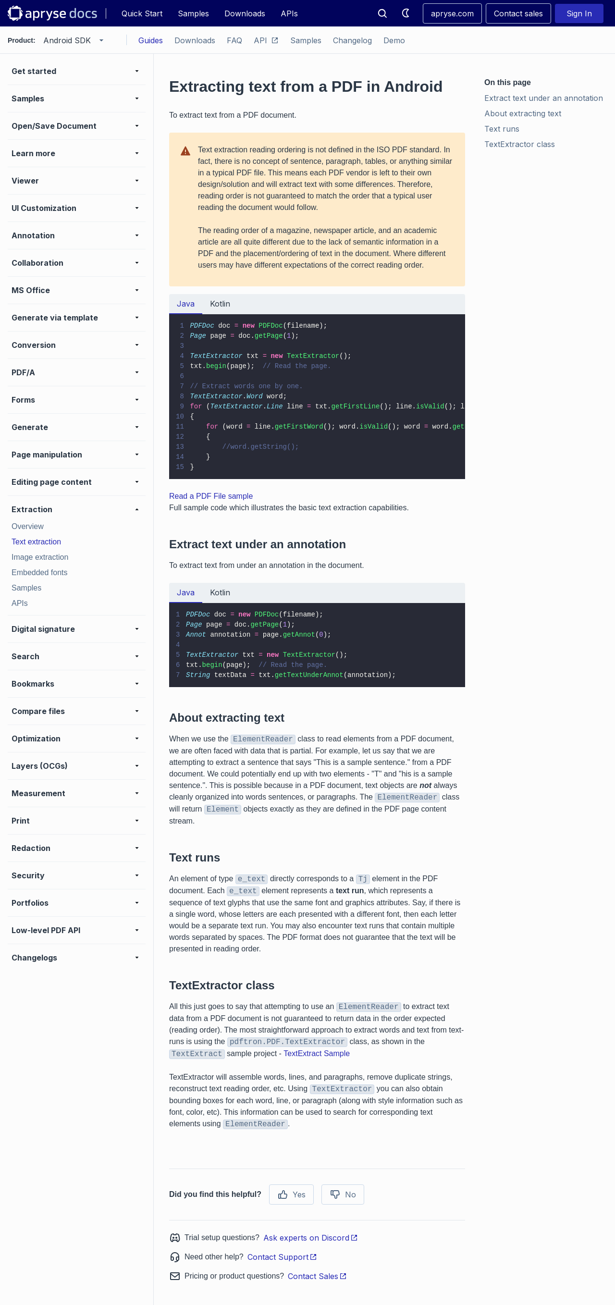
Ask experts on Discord (310, 1238)
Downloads (244, 13)
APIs (289, 13)
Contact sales (518, 13)
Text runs (501, 129)
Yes (291, 1194)
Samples (193, 13)
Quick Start (142, 13)
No (343, 1194)
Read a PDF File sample (211, 496)
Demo (394, 40)
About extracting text (522, 113)
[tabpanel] (317, 396)
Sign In (579, 13)
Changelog (352, 40)
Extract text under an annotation (543, 98)
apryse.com (452, 13)
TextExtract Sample (316, 1053)
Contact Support (282, 1257)
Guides (150, 40)
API (266, 40)
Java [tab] (186, 303)
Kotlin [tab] (220, 303)
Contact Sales (317, 1276)
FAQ (234, 40)
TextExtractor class (519, 144)
